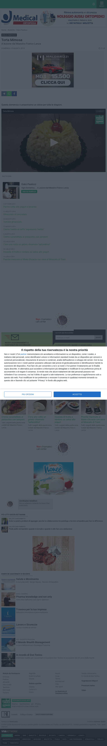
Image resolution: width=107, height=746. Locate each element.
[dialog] (53, 373)
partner (23, 354)
